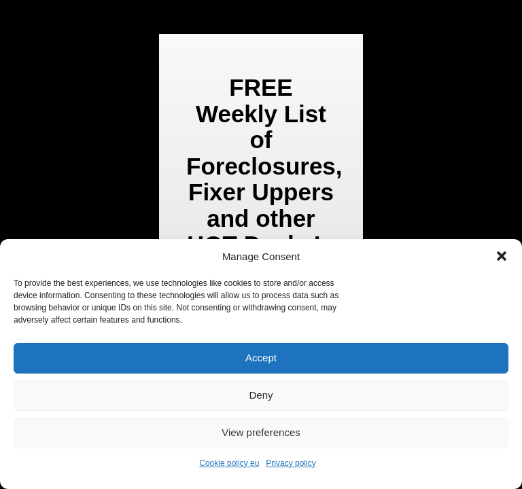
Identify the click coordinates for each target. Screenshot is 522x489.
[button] (501, 256)
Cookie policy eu (229, 463)
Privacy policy (290, 463)
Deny (261, 395)
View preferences (261, 432)
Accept (261, 357)
